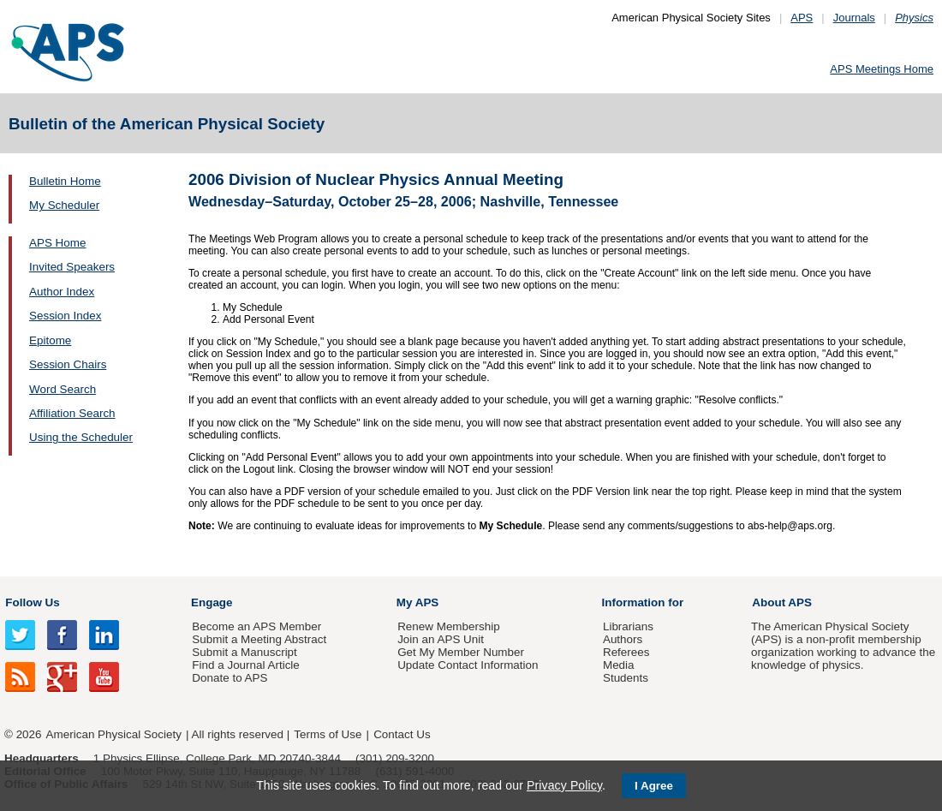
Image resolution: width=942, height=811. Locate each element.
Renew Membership (448, 626)
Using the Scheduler (81, 437)
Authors (622, 639)
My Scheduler (64, 205)
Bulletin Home (65, 181)
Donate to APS (229, 677)
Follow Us (32, 602)
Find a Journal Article (245, 665)
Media (619, 665)
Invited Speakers (72, 266)
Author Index (61, 291)
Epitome (50, 340)
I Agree (654, 785)
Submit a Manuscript (244, 652)
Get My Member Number (460, 652)
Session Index (65, 315)
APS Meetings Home (881, 69)
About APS (782, 602)
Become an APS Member (256, 626)
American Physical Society (114, 734)
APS (801, 17)
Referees (626, 652)
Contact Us (401, 734)
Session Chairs (67, 364)
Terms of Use (327, 734)
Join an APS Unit (440, 639)
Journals (854, 17)
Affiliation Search (72, 413)
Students (625, 677)
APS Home (57, 242)
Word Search (62, 389)
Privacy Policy (564, 785)
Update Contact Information (467, 665)
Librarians (628, 626)
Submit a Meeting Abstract (259, 639)
